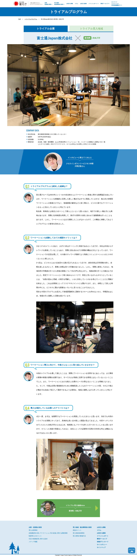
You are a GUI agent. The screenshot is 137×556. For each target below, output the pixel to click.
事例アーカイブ (105, 3)
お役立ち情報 (69, 3)
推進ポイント (77, 530)
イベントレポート (94, 3)
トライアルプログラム (31, 19)
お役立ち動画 (83, 3)
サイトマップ (101, 547)
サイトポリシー (102, 544)
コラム (76, 3)
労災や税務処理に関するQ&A (38, 539)
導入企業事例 (33, 530)
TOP (19, 19)
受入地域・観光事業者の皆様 (59, 3)
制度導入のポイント (35, 536)
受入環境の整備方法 (79, 536)
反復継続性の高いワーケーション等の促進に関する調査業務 (48, 533)
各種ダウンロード (102, 541)
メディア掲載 (33, 541)
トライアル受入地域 (91, 28)
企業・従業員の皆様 (48, 3)
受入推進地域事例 (78, 533)
